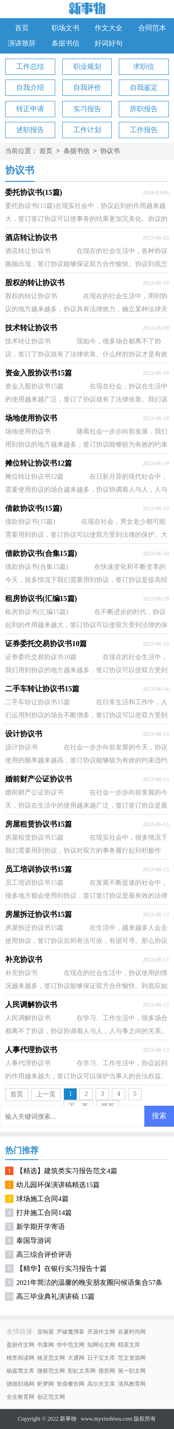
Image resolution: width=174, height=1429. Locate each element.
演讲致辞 (22, 43)
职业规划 (87, 66)
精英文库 (129, 1345)
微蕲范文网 (51, 1371)
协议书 (110, 151)
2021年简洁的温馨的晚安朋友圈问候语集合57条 (89, 1282)
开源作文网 (101, 1332)
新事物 (68, 1419)
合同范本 (152, 28)
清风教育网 (132, 1384)
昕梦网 (45, 1384)
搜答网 (106, 1371)
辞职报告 (144, 109)
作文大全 (108, 28)
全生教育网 (20, 1397)
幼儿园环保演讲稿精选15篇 (58, 1185)
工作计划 (87, 130)
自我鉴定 (144, 87)
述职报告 (30, 130)
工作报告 (144, 130)
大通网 (76, 1358)
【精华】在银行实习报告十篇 (61, 1268)
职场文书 (65, 28)
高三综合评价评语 (44, 1254)
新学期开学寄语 (40, 1226)
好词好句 (108, 43)
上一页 (46, 1094)
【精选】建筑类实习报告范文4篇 (66, 1171)
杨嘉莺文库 (20, 1371)
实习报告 (87, 109)
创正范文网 (51, 1397)
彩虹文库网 (82, 1371)
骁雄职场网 (20, 1384)
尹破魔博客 (70, 1332)
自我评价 (87, 87)
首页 (22, 28)
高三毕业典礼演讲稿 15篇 (55, 1296)
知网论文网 (101, 1345)
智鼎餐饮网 (70, 1384)
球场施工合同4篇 (42, 1198)
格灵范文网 (51, 1358)
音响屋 (45, 1332)
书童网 (45, 1345)
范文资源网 (132, 1358)
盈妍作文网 (20, 1345)
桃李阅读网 (20, 1358)
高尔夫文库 (101, 1384)
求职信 (143, 66)
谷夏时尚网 (132, 1332)
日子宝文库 (101, 1358)
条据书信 (65, 43)
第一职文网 (132, 1371)
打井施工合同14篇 (44, 1212)
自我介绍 (30, 87)
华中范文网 (70, 1345)
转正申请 (30, 109)
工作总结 (30, 66)
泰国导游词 (33, 1240)
